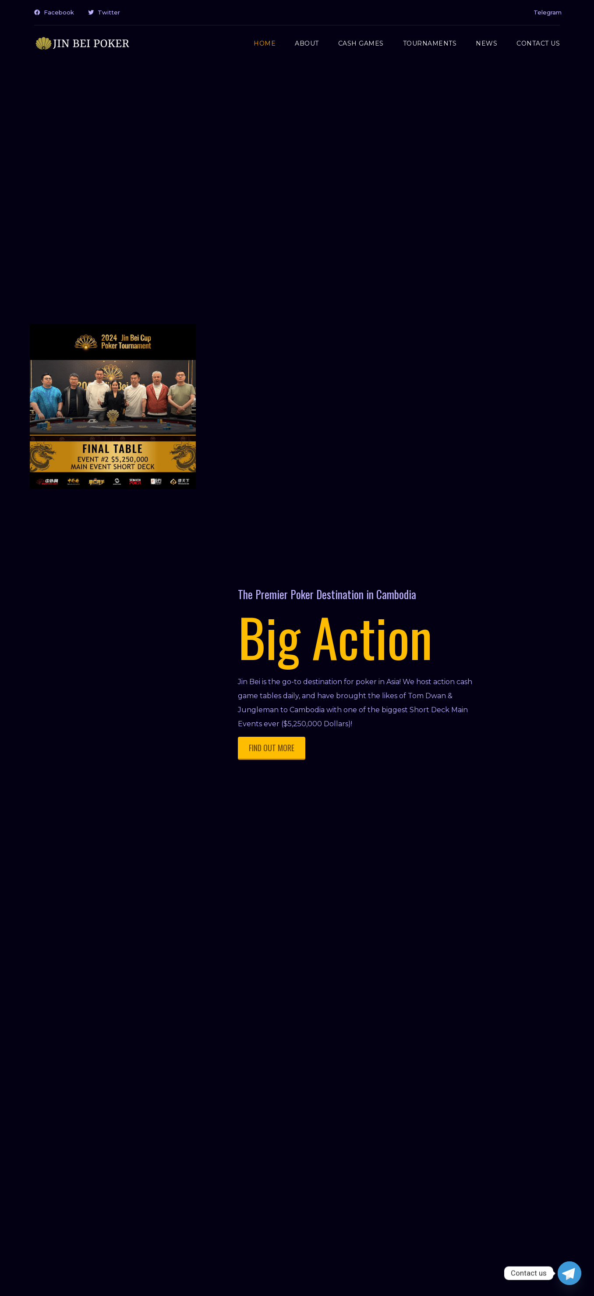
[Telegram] (569, 1273)
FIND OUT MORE (271, 747)
